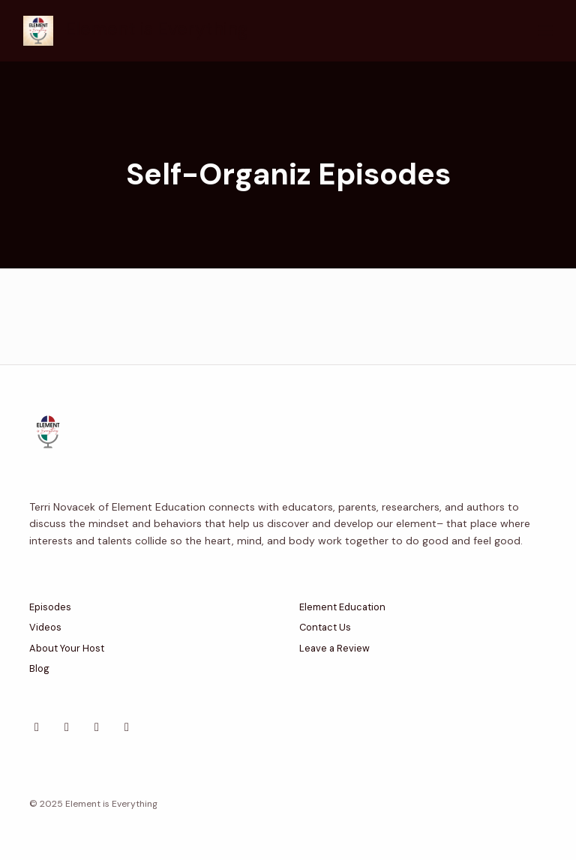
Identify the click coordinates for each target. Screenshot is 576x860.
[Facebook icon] (66, 727)
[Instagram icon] (96, 727)
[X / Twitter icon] (36, 727)
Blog (39, 668)
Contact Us (325, 627)
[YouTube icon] (126, 727)
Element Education (342, 607)
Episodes (50, 607)
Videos (45, 627)
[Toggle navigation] (545, 31)
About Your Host (66, 648)
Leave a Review (334, 648)
